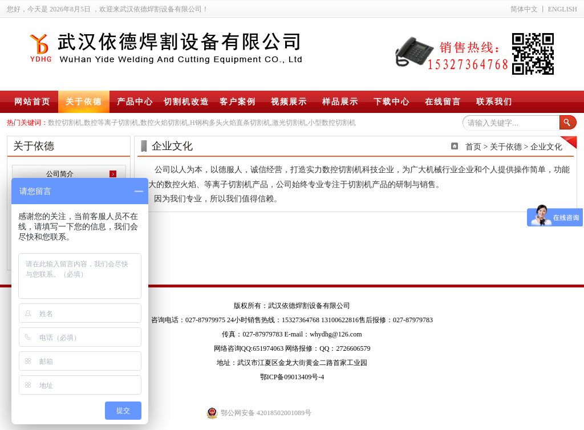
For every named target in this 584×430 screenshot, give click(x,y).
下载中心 (392, 102)
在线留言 (443, 102)
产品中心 (135, 102)
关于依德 (84, 102)
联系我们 (494, 102)
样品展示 (340, 102)
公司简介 (60, 174)
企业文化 (546, 147)
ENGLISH (562, 9)
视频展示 (289, 102)
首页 (473, 147)
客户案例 (238, 102)
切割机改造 (186, 102)
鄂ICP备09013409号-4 (292, 377)
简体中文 (524, 9)
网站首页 (32, 102)
